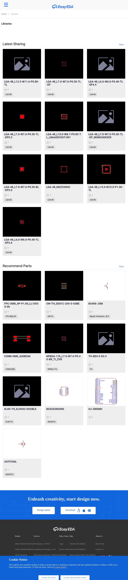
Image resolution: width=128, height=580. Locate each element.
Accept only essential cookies (75, 578)
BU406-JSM (95, 303)
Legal (61, 544)
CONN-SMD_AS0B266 (17, 356)
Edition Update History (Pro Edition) (82, 555)
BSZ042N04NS (55, 409)
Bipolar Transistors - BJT (99, 316)
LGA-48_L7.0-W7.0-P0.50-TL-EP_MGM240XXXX (105, 136)
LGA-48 (8, 94)
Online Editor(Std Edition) (24, 549)
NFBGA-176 (52, 369)
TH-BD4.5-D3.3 (97, 356)
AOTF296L (10, 461)
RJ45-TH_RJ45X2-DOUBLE (20, 409)
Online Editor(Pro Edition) (24, 544)
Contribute (63, 555)
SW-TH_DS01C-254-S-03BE (62, 303)
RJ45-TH (9, 422)
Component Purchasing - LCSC (45, 549)
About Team (99, 544)
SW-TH (50, 316)
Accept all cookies (48, 578)
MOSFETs (51, 422)
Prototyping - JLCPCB (42, 544)
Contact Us (99, 549)
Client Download (21, 555)
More (121, 44)
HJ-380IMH (95, 409)
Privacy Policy (64, 549)
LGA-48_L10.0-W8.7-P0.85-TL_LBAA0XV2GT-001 (63, 136)
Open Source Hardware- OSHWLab (46, 555)
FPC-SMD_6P (11, 316)
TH (91, 369)
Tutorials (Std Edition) (77, 549)
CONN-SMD (10, 369)
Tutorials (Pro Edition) (77, 544)
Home (3, 14)
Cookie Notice (60, 567)
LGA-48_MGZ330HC (58, 187)
